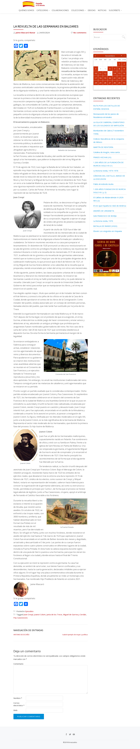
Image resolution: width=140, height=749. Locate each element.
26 (105, 77)
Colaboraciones (60, 10)
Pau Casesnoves (20, 612)
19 (105, 73)
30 (124, 77)
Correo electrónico (18, 698)
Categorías (42, 10)
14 (114, 68)
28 (114, 77)
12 (105, 68)
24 (96, 77)
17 (96, 73)
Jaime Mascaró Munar (25, 27)
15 (119, 68)
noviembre (110, 50)
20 (110, 73)
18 (100, 73)
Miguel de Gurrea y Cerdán (74, 609)
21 (114, 73)
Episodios (29, 606)
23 (124, 73)
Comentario (18, 658)
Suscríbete (114, 10)
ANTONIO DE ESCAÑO (21, 629)
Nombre (17, 693)
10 (96, 68)
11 (100, 68)
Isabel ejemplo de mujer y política (75, 629)
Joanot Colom (40, 609)
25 (100, 77)
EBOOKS (91, 10)
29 (119, 77)
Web (15, 705)
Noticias (102, 10)
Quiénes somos (26, 10)
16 (124, 68)
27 (110, 77)
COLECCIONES (77, 10)
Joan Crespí (28, 609)
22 (119, 73)
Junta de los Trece (54, 609)
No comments (78, 27)
